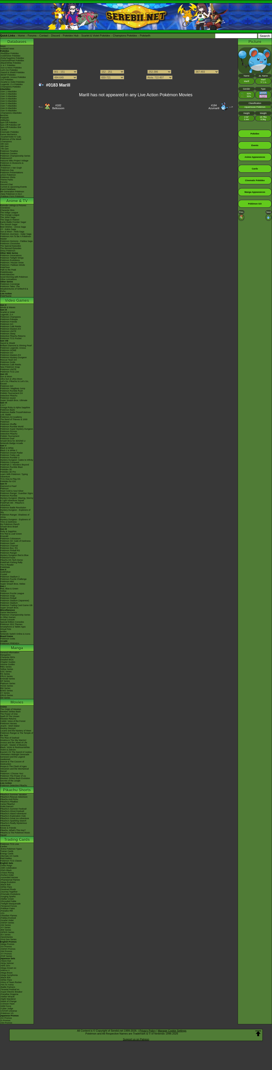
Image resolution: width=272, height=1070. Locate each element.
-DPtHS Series (7, 932)
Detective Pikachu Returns (12, 336)
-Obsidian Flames (8, 915)
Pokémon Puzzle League (12, 593)
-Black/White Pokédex (10, 63)
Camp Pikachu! (7, 804)
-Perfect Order (7, 875)
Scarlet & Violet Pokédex (95, 35)
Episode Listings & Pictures (13, 205)
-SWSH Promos (7, 949)
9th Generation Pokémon (12, 191)
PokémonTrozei (7, 557)
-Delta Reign (6, 865)
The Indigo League (9, 212)
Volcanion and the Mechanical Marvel (14, 770)
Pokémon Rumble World (11, 426)
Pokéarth (145, 35)
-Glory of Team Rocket (10, 982)
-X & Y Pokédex (7, 65)
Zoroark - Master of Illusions (13, 745)
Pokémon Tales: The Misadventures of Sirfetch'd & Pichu (14, 288)
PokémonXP (6, 158)
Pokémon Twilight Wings (12, 258)
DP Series (5, 681)
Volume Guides (7, 664)
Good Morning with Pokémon (14, 277)
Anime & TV (17, 201)
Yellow (3, 591)
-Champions (6, 141)
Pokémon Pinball (8, 598)
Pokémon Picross (8, 431)
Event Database (7, 189)
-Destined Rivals (8, 889)
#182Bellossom (58, 107)
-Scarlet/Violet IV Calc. (11, 137)
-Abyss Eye (5, 961)
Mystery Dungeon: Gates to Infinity (16, 460)
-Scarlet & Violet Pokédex (12, 82)
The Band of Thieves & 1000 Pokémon (13, 420)
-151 (2, 913)
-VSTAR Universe (8, 1011)
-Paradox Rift (6, 911)
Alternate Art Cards (9, 856)
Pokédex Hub (71, 35)
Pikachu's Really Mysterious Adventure (13, 824)
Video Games (17, 300)
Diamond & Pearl (8, 486)
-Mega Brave (6, 973)
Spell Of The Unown (9, 716)
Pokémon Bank (7, 410)
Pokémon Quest (8, 398)
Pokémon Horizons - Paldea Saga (16, 241)
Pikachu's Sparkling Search (13, 821)
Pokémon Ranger (8, 553)
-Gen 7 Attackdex (8, 106)
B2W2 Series (6, 690)
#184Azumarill (213, 107)
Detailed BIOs (7, 659)
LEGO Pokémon (8, 175)
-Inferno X (5, 970)
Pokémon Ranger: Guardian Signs (16, 493)
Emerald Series (7, 679)
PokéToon (5, 267)
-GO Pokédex (6, 79)
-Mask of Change (8, 1001)
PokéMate (5, 567)
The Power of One (9, 714)
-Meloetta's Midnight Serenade (14, 754)
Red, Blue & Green (9, 588)
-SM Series (5, 925)
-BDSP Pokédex (8, 75)
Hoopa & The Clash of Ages (13, 766)
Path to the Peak (8, 270)
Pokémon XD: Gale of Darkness (15, 541)
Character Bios (7, 210)
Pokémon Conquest (9, 462)
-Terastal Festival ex (9, 989)
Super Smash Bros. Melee (12, 584)
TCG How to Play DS (10, 479)
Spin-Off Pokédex (8, 122)
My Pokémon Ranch (10, 524)
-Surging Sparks (8, 896)
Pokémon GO (6, 324)
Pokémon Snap (7, 596)
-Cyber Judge (6, 1008)
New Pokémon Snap (10, 367)
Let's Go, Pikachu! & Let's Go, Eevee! (14, 382)
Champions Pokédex (125, 35)
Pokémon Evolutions (10, 260)
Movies (16, 702)
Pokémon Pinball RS (10, 550)
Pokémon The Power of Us (13, 776)
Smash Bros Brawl (9, 526)
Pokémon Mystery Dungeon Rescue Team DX (13, 358)
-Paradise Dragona (9, 994)
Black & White (7, 448)
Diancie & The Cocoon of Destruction (12, 762)
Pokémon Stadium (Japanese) (14, 600)
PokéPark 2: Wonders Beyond (14, 465)
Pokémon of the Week (10, 139)
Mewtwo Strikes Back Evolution (15, 778)
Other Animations (8, 279)
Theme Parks (6, 179)
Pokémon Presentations (11, 172)
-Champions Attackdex (11, 113)
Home (21, 35)
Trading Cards (17, 839)
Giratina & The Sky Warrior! (13, 740)
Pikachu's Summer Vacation (13, 794)
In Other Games (7, 617)
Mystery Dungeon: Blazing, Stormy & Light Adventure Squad (16, 499)
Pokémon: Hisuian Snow (12, 262)
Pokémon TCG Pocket (10, 338)
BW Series (5, 688)
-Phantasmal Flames (10, 880)
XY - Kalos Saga (8, 229)
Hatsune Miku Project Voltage (14, 160)
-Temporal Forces (8, 906)
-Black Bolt (5, 884)
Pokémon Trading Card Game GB (16, 605)
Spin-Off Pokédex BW (10, 127)
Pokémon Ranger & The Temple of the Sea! (16, 734)
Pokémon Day (7, 170)
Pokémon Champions (10, 317)
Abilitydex (5, 120)
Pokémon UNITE (8, 331)
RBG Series (6, 667)
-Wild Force (5, 1006)
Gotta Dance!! (7, 806)
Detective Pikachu (8, 395)
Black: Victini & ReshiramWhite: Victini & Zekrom (15, 748)
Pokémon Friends (8, 322)
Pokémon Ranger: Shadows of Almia (14, 516)
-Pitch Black (6, 870)
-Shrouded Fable (8, 901)
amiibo (3, 631)
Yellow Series (6, 669)
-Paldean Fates (7, 908)
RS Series (5, 674)
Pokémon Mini (7, 581)
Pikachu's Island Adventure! (13, 813)
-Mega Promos (7, 944)
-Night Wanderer (8, 999)
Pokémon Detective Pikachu (13, 785)
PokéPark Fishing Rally (11, 562)
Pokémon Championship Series (15, 156)
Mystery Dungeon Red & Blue (14, 555)
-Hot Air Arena (7, 984)
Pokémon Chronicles (10, 243)
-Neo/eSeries (6, 937)
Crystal (3, 574)
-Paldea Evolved (8, 918)
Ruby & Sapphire (8, 531)
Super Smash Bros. (9, 607)
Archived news (7, 48)
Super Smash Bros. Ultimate (13, 400)
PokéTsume (5, 296)
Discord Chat (6, 184)
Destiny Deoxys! (8, 728)
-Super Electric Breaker (11, 992)
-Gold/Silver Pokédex (10, 56)
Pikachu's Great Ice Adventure (14, 818)
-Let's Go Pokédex (9, 70)
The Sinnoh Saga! (8, 224)
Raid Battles (6, 858)
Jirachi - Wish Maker (10, 726)
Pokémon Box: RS (9, 548)
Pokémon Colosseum (10, 538)
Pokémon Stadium (9, 603)
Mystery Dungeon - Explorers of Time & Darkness (15, 520)
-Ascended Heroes (9, 877)
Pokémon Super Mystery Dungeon (16, 429)
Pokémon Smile (7, 362)
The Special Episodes (10, 246)
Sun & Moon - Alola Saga (12, 231)
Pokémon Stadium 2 (10, 577)
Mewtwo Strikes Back (10, 711)
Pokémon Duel (7, 438)
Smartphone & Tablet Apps (12, 627)
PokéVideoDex (7, 274)
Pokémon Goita (7, 638)
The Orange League (10, 215)
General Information (9, 652)
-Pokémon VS (7, 1013)
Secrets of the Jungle (10, 781)
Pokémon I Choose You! (11, 773)
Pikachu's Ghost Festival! (12, 811)
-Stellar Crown (7, 899)
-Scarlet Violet (7, 920)
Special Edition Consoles (12, 622)
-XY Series (5, 927)
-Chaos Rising (7, 872)
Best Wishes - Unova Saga (13, 227)
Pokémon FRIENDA (9, 643)
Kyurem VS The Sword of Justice (16, 752)
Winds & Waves (7, 307)
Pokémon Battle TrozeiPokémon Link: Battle (15, 413)
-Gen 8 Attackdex (8, 108)
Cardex (3, 129)
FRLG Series (6, 676)
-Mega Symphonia (9, 975)
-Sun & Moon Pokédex (11, 67)
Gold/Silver (5, 572)
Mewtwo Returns (8, 719)
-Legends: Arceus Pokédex (13, 77)
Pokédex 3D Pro (8, 472)
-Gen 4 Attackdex (8, 98)
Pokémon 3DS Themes (11, 624)
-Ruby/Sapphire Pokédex (12, 58)
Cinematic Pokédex (9, 132)
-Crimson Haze (7, 1004)
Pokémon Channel (9, 546)
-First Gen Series (8, 939)
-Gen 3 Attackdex (8, 96)
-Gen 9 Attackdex (8, 110)
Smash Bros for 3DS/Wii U (12, 441)
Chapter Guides (7, 662)
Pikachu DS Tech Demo (11, 560)
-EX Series (5, 934)
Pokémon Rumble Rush (11, 391)
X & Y (3, 405)
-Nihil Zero (5, 965)
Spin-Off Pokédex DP (10, 125)
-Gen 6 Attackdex (8, 103)
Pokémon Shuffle (8, 424)
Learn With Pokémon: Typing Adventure (14, 475)
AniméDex (5, 208)
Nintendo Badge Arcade (11, 443)
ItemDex (4, 115)
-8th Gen (4, 146)
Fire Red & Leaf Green (11, 534)
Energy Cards (6, 853)
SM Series (5, 698)
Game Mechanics (8, 134)
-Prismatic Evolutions (10, 894)
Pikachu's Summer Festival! (13, 809)
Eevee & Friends (8, 828)
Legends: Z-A (6, 314)
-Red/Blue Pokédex (9, 53)
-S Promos (5, 1020)
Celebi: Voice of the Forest (12, 721)
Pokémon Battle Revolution (13, 507)
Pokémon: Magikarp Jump (12, 388)
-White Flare (6, 887)
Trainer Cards (6, 851)
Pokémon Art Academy (11, 417)
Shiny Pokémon (7, 251)
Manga (17, 648)
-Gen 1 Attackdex (8, 91)
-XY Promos (6, 954)
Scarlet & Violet (7, 312)
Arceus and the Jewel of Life (13, 742)
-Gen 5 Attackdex (8, 101)
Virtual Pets (5, 629)
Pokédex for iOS (8, 481)
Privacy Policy (147, 1030)
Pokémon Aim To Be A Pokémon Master (15, 237)
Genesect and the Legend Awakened (12, 758)
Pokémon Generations (11, 255)
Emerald (4, 536)
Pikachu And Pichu (9, 799)
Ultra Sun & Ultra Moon (11, 379)
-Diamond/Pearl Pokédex (12, 60)
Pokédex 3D (6, 469)
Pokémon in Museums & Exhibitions (12, 164)
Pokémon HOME (8, 350)
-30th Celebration (8, 868)
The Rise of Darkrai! (9, 738)
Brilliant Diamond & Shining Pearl (16, 345)
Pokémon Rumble (8, 495)
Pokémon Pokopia (9, 319)
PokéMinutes (6, 272)
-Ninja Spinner (7, 963)
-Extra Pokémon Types (11, 849)
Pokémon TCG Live (9, 372)
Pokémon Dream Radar (11, 453)
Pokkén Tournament (9, 436)
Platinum (4, 488)
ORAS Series (6, 695)
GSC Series (6, 671)
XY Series (5, 693)
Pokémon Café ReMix (10, 326)
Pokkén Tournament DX (11, 393)
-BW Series (5, 930)
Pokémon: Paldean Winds (12, 265)
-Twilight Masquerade (10, 903)
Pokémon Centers (8, 153)
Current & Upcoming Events (13, 187)
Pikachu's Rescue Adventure (13, 797)
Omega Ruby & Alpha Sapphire (15, 407)
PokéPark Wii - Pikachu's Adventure (12, 504)
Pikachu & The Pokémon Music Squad (15, 833)
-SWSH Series (7, 923)
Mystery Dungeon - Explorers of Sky (15, 511)
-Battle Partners (7, 987)
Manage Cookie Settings (172, 1030)
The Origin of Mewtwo (10, 709)
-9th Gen (4, 144)
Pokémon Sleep (7, 333)
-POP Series (6, 956)
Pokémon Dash (7, 543)
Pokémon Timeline (9, 151)
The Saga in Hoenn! (9, 220)
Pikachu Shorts (17, 790)
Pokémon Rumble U (10, 457)
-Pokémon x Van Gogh (11, 168)
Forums (32, 35)
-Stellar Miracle (7, 996)
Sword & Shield (7, 343)
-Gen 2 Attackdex (8, 94)
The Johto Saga (7, 217)
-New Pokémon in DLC (11, 194)
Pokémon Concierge (10, 284)
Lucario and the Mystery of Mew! (15, 730)
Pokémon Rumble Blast (11, 467)
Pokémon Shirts (7, 177)
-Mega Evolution (8, 882)
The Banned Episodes (10, 248)
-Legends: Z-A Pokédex (11, 84)
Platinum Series (7, 683)
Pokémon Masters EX (10, 329)
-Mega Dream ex (8, 968)
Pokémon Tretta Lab (10, 455)
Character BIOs (7, 657)
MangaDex (5, 655)
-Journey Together (8, 892)
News (3, 46)
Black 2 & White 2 (8, 450)
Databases (16, 42)
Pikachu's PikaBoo (9, 801)
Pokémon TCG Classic (11, 861)
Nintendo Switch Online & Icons (15, 634)
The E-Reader (7, 565)
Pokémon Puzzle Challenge (13, 579)
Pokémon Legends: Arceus (13, 348)
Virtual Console (7, 619)
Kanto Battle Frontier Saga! (13, 222)
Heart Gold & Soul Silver (12, 491)
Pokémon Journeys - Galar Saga (15, 234)
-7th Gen (4, 149)
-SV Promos (6, 946)
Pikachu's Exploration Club (13, 816)
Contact (43, 35)
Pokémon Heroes (8, 723)
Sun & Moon (6, 376)
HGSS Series (6, 686)
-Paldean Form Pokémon (12, 196)
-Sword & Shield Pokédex (12, 72)
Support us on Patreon (136, 1039)
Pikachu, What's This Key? (13, 830)
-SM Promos (6, 951)
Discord (55, 35)
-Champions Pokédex (10, 87)
